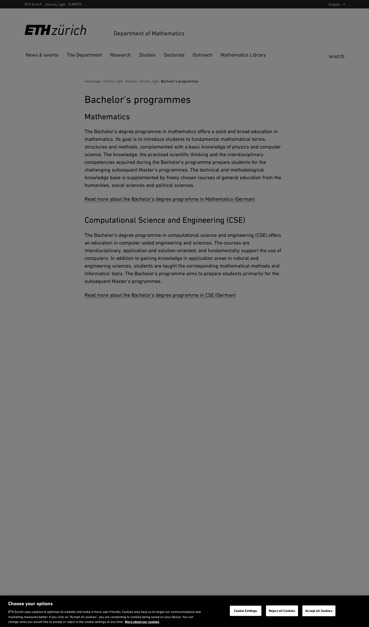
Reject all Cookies (282, 611)
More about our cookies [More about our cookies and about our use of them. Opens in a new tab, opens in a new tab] (142, 622)
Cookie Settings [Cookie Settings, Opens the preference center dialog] (245, 611)
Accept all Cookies (318, 611)
